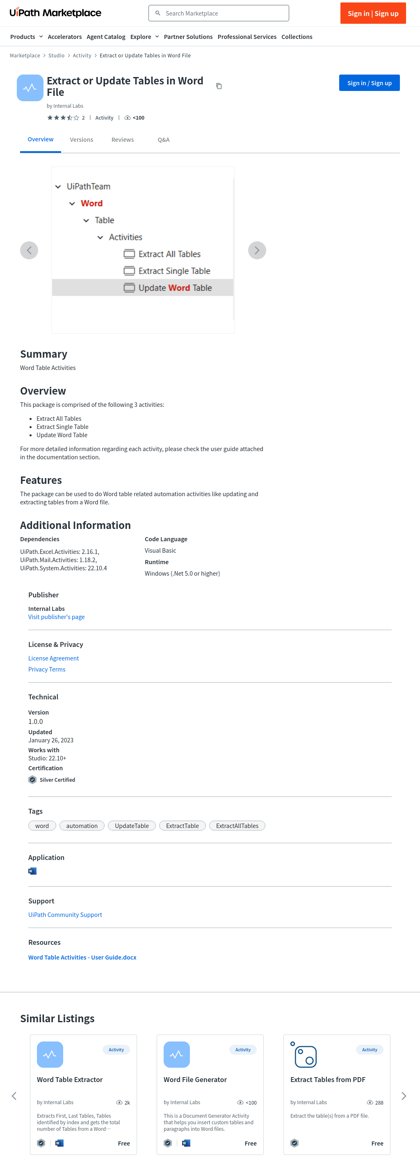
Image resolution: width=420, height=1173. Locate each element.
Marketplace (25, 55)
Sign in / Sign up (369, 83)
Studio (56, 55)
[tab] (40, 142)
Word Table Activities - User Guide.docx (82, 957)
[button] (42, 825)
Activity (82, 55)
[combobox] (224, 13)
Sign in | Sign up (373, 13)
